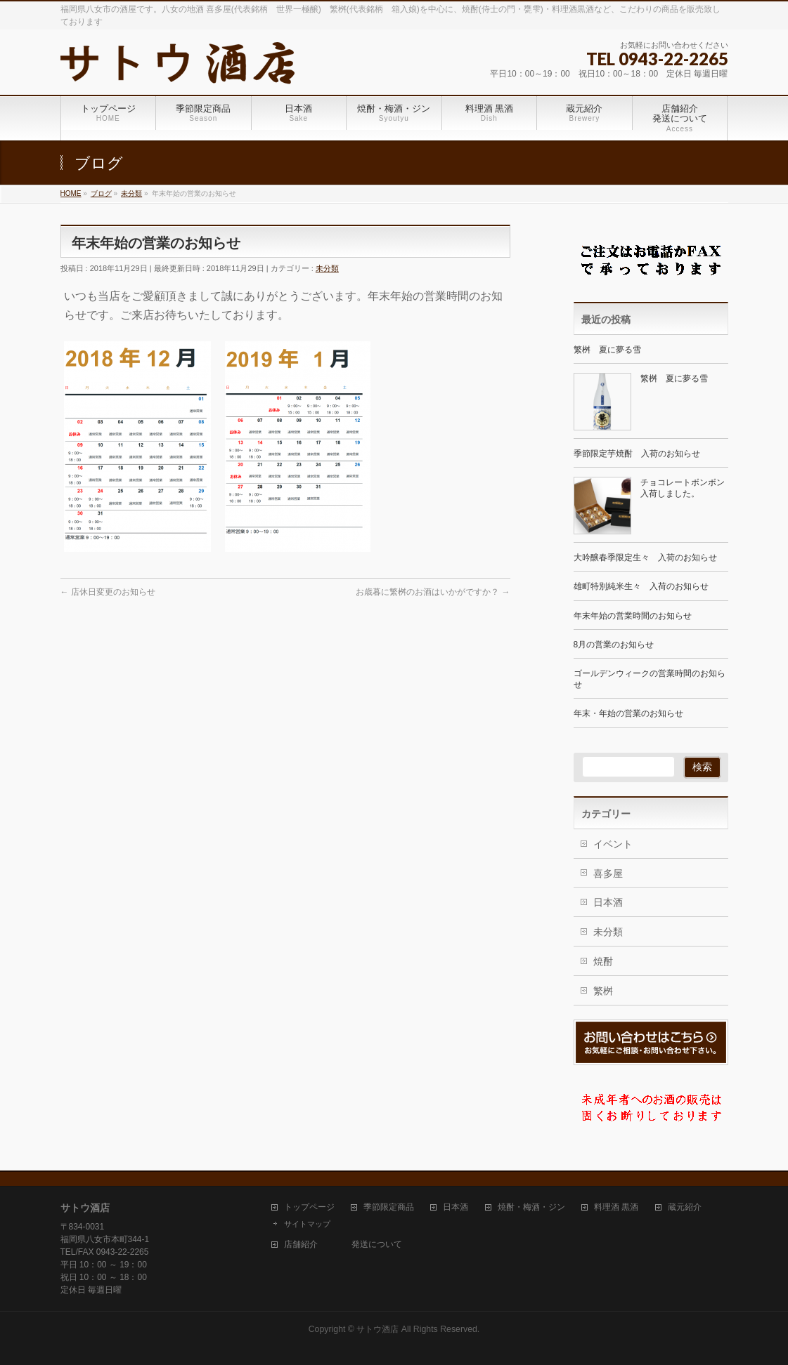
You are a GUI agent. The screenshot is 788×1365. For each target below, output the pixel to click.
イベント (613, 844)
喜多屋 (608, 873)
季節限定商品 (388, 1207)
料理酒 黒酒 (616, 1207)
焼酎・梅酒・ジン (531, 1207)
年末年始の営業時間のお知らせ (633, 616)
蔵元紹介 (685, 1207)
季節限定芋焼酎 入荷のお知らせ (637, 454)
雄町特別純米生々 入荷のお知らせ (641, 586)
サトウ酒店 (377, 1329)
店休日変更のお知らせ (107, 592)
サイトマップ (307, 1224)
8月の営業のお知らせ (614, 644)
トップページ (309, 1207)
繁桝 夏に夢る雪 (607, 350)
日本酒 (608, 902)
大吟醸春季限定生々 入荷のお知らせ (645, 557)
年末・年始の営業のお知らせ (628, 713)
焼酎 (603, 961)
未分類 (327, 268)
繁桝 (603, 990)
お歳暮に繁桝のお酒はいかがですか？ (433, 592)
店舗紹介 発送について (343, 1244)
